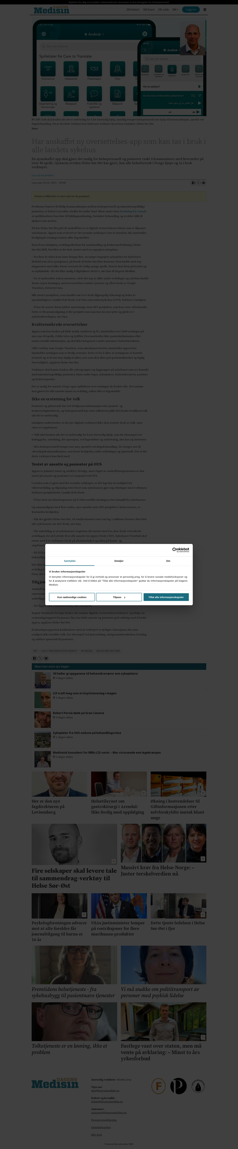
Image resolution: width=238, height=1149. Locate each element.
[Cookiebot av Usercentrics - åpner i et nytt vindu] (174, 550)
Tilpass (119, 597)
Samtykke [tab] (70, 560)
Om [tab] (168, 560)
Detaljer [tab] (119, 560)
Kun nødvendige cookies (72, 597)
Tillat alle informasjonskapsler (166, 597)
